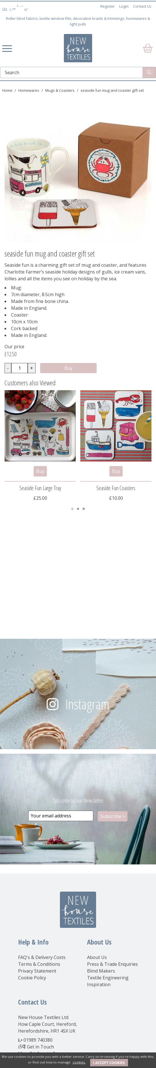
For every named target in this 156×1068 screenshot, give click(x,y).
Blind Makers (101, 971)
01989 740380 (38, 1040)
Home (7, 90)
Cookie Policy (32, 978)
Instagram (87, 704)
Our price (14, 346)
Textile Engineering (108, 978)
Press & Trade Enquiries (112, 964)
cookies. (79, 1062)
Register (107, 6)
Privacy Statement (37, 971)
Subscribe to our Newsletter (78, 800)
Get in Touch (40, 1047)
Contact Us (142, 6)
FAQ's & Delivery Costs (42, 957)
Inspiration (98, 984)
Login (124, 6)
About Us (97, 957)
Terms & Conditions (39, 964)
